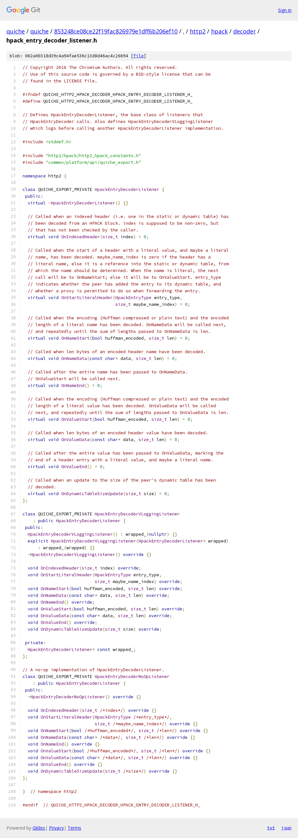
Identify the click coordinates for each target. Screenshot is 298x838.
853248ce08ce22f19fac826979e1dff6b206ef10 (116, 31)
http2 (198, 31)
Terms (74, 828)
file (138, 56)
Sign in (285, 10)
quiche (15, 31)
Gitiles (39, 828)
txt (271, 828)
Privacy (56, 828)
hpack (219, 31)
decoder (244, 31)
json (286, 828)
